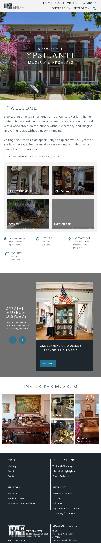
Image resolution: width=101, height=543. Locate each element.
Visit (72, 3)
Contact (12, 476)
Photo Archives (60, 476)
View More (48, 364)
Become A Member (62, 493)
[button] (94, 8)
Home (47, 3)
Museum (12, 493)
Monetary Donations (63, 513)
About (59, 3)
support (82, 8)
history (88, 3)
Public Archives (16, 498)
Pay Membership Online (65, 508)
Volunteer (57, 503)
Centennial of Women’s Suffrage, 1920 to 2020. (61, 348)
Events (11, 471)
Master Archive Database (21, 503)
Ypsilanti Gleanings (62, 466)
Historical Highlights (63, 471)
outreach (61, 8)
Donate (56, 498)
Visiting (12, 466)
